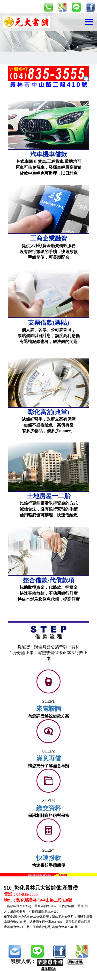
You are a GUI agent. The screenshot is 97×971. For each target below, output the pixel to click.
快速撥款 (48, 858)
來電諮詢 (48, 708)
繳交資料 (48, 808)
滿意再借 (48, 758)
